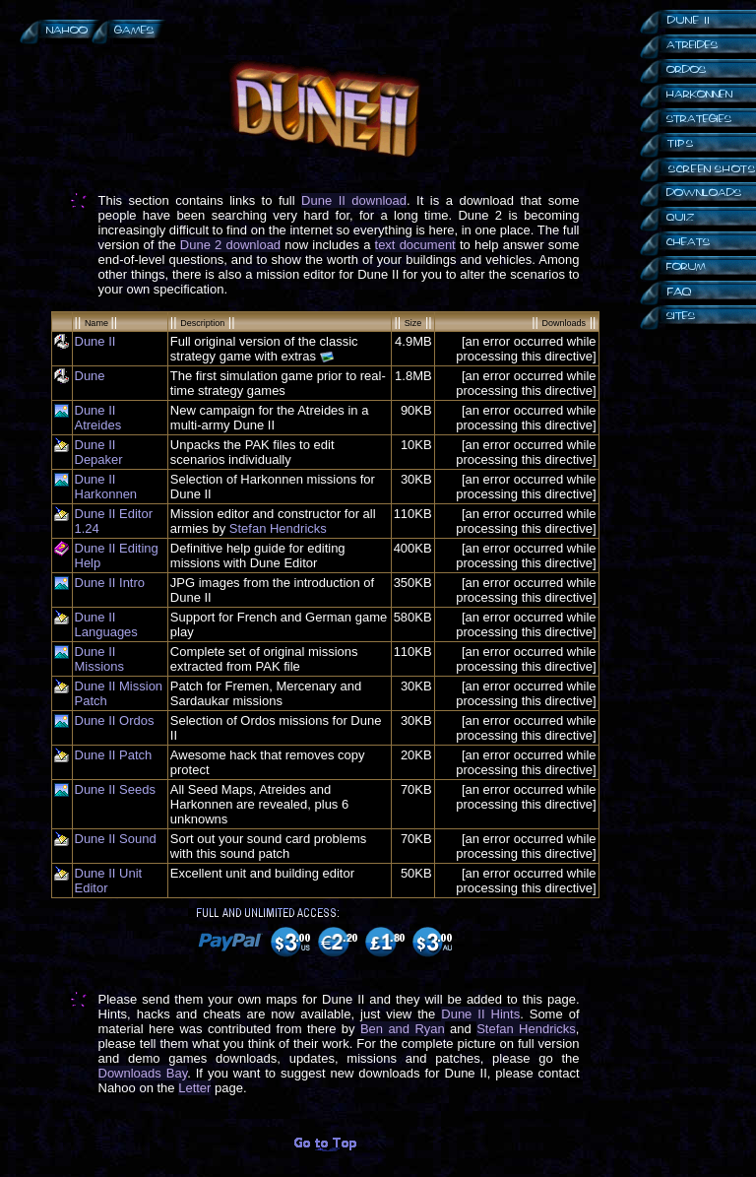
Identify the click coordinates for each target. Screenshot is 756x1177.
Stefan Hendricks (278, 528)
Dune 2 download (230, 244)
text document (415, 244)
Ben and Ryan (402, 1028)
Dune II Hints (480, 1014)
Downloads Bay (143, 1073)
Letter (194, 1087)
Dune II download (354, 200)
